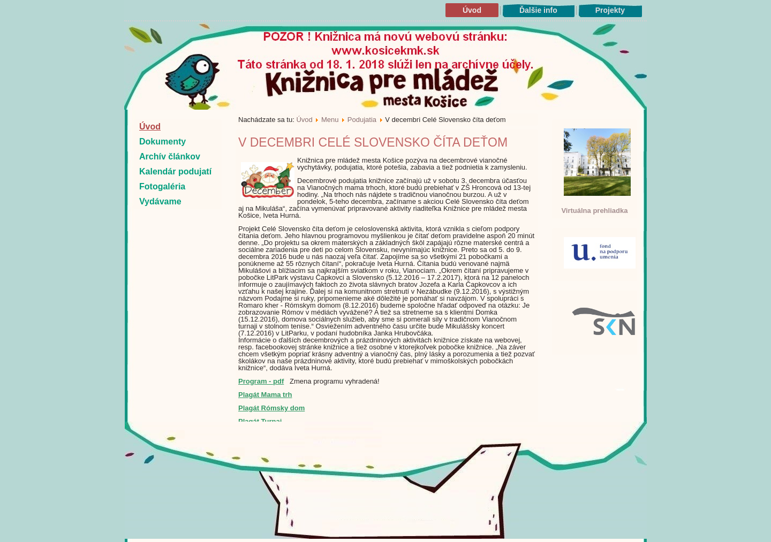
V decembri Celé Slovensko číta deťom (373, 142)
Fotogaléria (162, 186)
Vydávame (160, 201)
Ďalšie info (538, 10)
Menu (330, 120)
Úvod (472, 10)
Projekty (610, 10)
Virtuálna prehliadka (594, 211)
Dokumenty (162, 141)
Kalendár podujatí (175, 171)
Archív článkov (169, 156)
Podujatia (361, 120)
